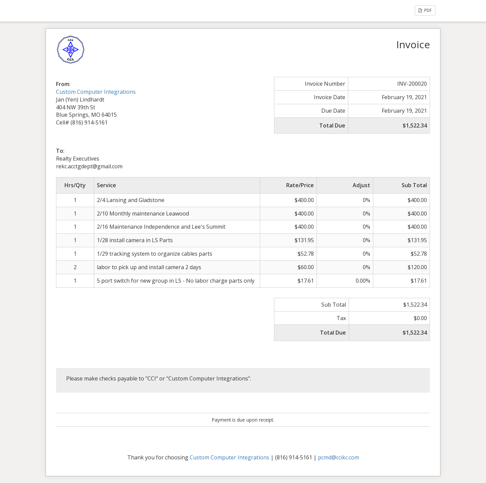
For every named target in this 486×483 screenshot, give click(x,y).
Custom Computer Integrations (96, 91)
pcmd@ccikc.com (338, 457)
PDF (425, 10)
